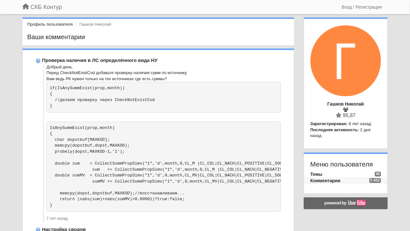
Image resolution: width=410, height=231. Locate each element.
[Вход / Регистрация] (361, 7)
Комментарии (325, 180)
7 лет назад (57, 218)
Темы (316, 174)
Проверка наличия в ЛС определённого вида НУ (99, 60)
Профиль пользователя (50, 24)
